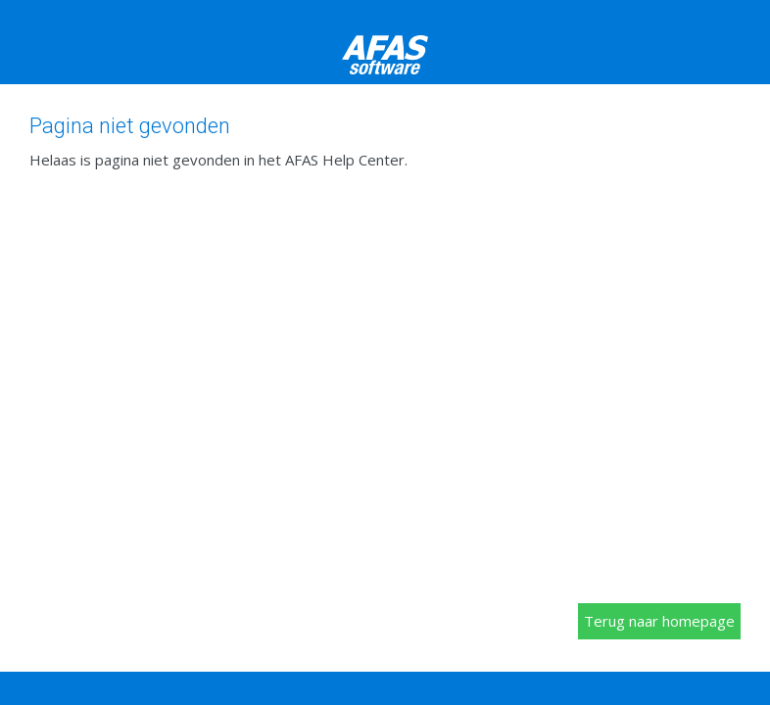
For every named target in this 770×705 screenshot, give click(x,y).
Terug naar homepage (659, 621)
